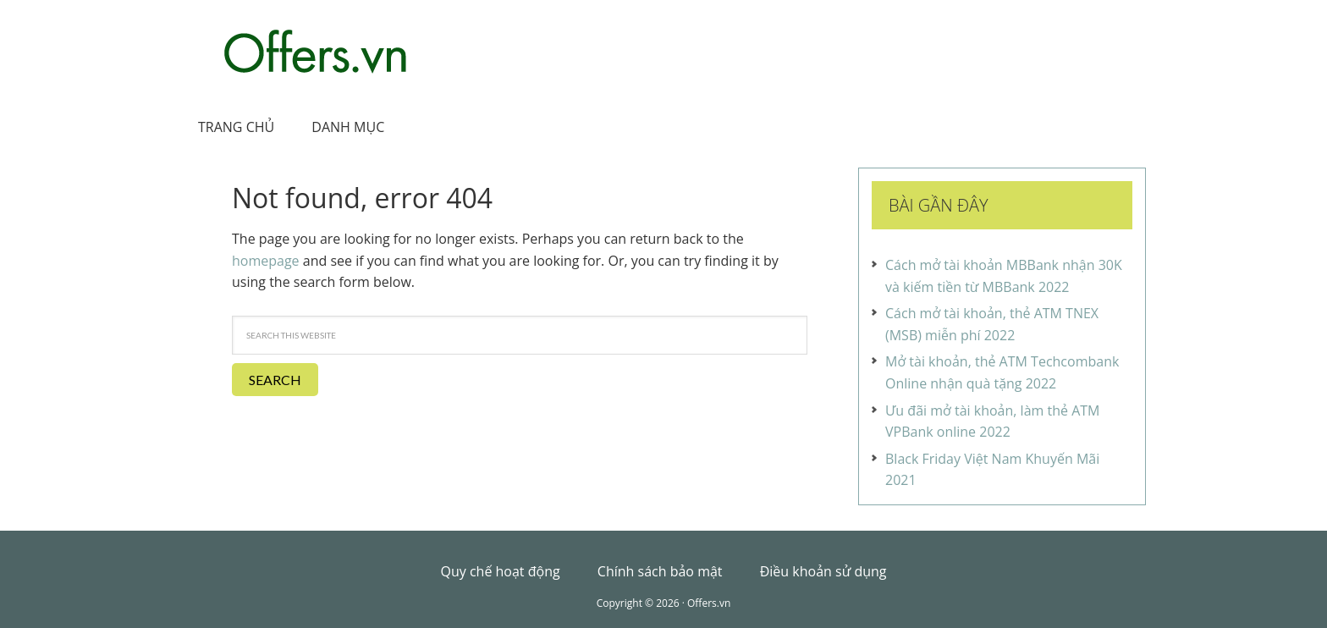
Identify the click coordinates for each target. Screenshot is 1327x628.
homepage (266, 260)
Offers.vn (316, 51)
